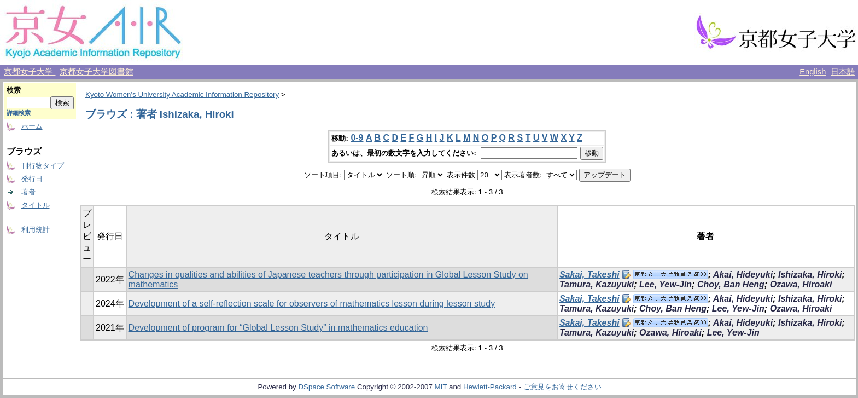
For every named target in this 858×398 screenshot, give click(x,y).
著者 (28, 192)
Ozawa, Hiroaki (801, 284)
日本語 (843, 71)
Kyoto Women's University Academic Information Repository (182, 94)
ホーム (32, 126)
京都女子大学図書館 (96, 71)
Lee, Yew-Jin (665, 284)
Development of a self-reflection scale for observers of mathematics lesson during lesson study (312, 303)
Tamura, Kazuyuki (596, 284)
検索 (14, 90)
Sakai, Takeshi (589, 274)
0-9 (357, 137)
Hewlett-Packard (490, 387)
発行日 (32, 179)
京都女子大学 (29, 71)
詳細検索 (19, 112)
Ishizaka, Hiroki (810, 274)
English (812, 71)
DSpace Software (326, 387)
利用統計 (35, 230)
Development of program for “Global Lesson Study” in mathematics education (278, 327)
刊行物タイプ (42, 165)
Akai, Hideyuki (743, 274)
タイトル (35, 205)
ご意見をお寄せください (562, 387)
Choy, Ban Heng (730, 284)
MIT (441, 387)
